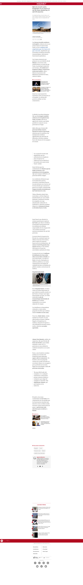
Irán (61, 1)
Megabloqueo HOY (30, 1)
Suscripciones (36, 551)
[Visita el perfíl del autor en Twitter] (42, 466)
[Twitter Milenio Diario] (39, 563)
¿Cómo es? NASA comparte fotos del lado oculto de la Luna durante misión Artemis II (44, 533)
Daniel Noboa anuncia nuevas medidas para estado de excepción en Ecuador (45, 423)
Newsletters (35, 546)
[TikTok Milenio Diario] (41, 566)
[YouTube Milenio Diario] (37, 566)
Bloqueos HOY (49, 1)
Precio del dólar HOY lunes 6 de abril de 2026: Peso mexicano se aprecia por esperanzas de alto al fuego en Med (44, 522)
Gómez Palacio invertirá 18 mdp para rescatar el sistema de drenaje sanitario (44, 527)
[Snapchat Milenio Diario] (46, 566)
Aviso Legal (45, 551)
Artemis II (39, 1)
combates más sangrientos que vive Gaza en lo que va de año (41, 49)
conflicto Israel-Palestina (39, 453)
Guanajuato (35, 1)
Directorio (45, 546)
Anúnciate (35, 553)
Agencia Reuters (36, 36)
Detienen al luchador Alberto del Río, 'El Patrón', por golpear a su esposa (44, 508)
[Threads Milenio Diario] (48, 563)
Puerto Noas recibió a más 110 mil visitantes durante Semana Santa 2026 (44, 514)
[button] (1, 4)
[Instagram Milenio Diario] (43, 563)
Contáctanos (36, 549)
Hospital (36, 448)
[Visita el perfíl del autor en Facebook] (38, 466)
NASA (59, 1)
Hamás (43, 450)
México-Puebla (44, 1)
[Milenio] (41, 3)
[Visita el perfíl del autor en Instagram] (40, 466)
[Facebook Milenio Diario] (35, 563)
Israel (41, 448)
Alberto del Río (24, 1)
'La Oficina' (64, 1)
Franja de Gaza (37, 450)
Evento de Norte (54, 1)
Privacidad (45, 549)
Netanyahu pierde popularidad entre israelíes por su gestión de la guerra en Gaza (45, 83)
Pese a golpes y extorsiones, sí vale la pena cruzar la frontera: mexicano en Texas (45, 417)
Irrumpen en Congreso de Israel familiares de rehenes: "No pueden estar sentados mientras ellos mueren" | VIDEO (46, 89)
